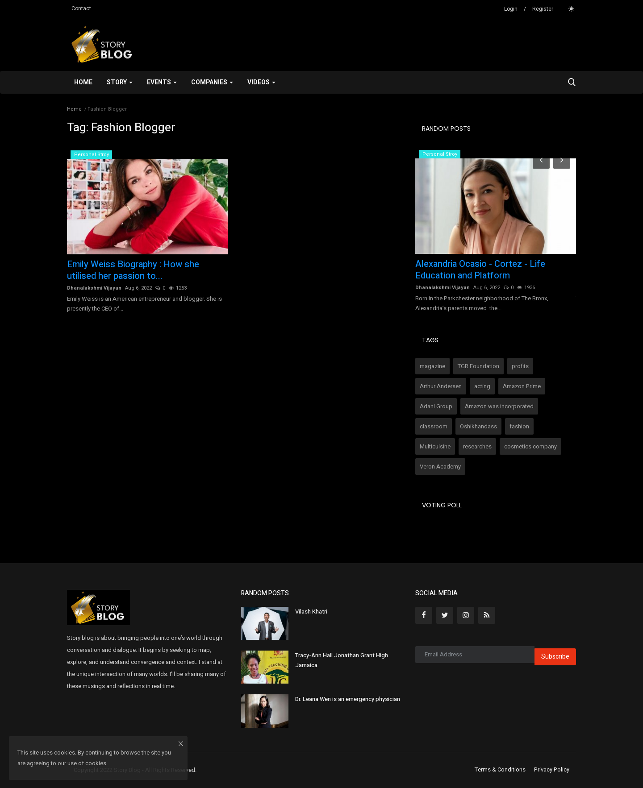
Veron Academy (440, 466)
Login (511, 9)
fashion (519, 426)
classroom (433, 426)
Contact (81, 8)
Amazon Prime (522, 386)
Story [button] (120, 82)
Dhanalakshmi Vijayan (94, 288)
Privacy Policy (551, 769)
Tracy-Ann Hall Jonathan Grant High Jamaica (341, 660)
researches (477, 446)
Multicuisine (435, 446)
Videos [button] (261, 82)
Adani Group (436, 406)
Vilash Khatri (311, 611)
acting (482, 386)
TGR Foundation (478, 366)
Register (542, 9)
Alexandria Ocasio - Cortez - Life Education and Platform (480, 270)
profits (520, 366)
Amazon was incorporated (499, 406)
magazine (432, 366)
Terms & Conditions (500, 769)
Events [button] (162, 82)
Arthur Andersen (441, 386)
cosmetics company (530, 446)
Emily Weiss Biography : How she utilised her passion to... (133, 270)
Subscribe (555, 656)
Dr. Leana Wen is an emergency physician (347, 699)
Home (83, 82)
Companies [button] (212, 82)
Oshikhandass (478, 426)
